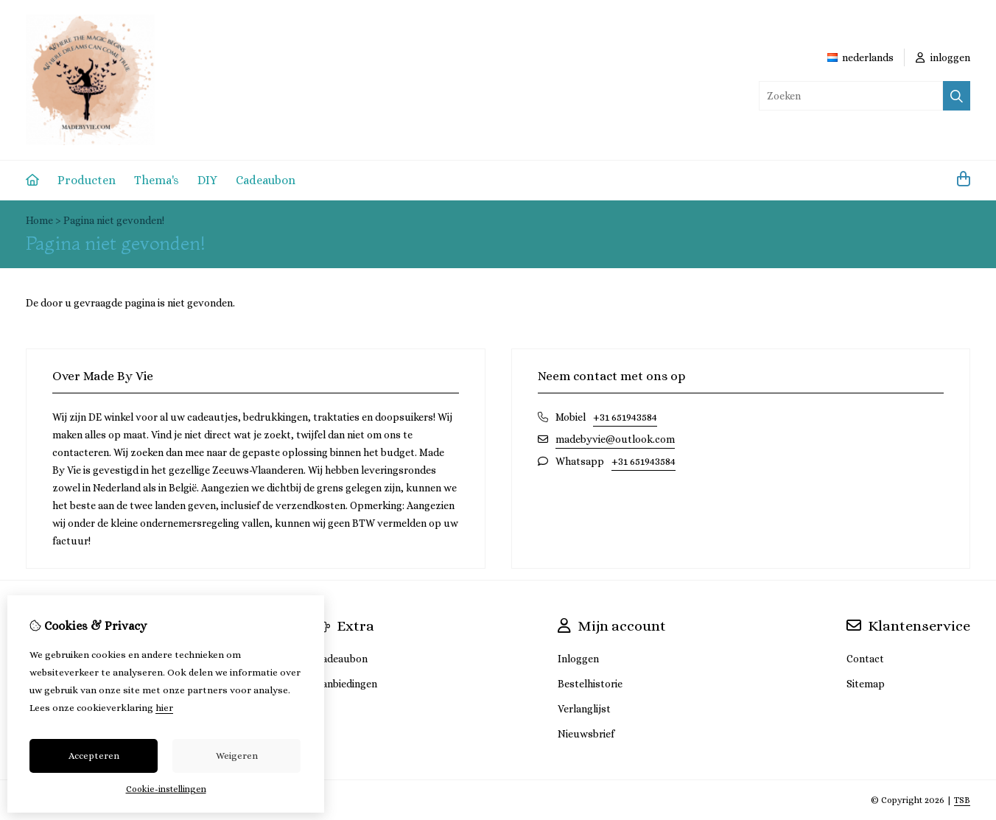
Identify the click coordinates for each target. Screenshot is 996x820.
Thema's (156, 180)
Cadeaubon (265, 180)
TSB (962, 800)
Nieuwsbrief (586, 734)
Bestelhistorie (590, 684)
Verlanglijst (584, 709)
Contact (865, 659)
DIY (207, 180)
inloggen (943, 57)
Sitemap (865, 684)
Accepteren (94, 755)
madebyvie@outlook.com (615, 439)
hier (164, 707)
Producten (86, 180)
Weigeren (237, 755)
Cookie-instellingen (166, 789)
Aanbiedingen (346, 684)
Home (39, 220)
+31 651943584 (625, 417)
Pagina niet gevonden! (113, 220)
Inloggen (578, 659)
